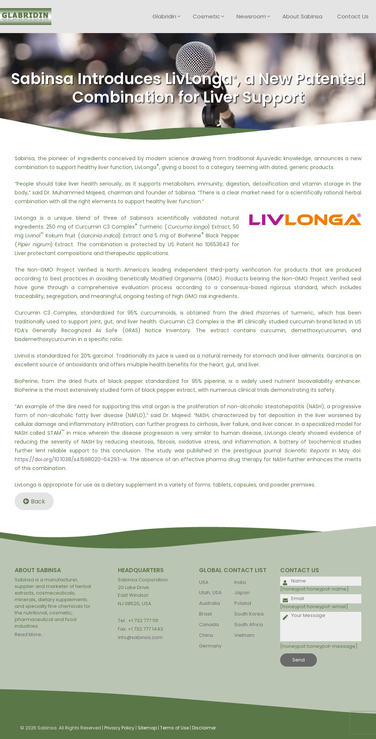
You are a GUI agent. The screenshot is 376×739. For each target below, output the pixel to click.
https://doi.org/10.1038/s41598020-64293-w (71, 459)
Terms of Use (174, 728)
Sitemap (147, 728)
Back (34, 501)
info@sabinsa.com (140, 637)
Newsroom (255, 17)
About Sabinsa (302, 16)
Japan (242, 592)
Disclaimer (204, 728)
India (240, 582)
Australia (209, 603)
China (206, 635)
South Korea (249, 613)
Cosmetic (211, 17)
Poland (242, 603)
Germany (210, 645)
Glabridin (168, 17)
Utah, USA (210, 592)
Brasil (205, 613)
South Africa (248, 624)
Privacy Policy (119, 728)
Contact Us (353, 16)
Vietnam (244, 635)
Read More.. (29, 634)
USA (204, 582)
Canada (209, 624)
